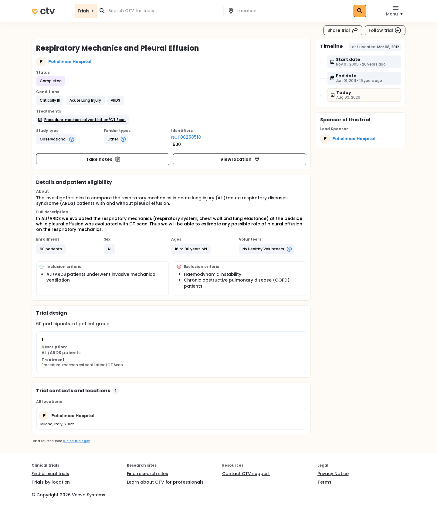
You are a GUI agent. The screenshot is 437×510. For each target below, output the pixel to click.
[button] (49, 100)
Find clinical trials (50, 473)
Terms (324, 482)
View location (240, 159)
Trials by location (51, 482)
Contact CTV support (246, 473)
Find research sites (147, 473)
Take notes (103, 159)
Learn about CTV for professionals (165, 482)
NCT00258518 (186, 137)
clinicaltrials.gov (76, 441)
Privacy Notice (333, 473)
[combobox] (163, 10)
